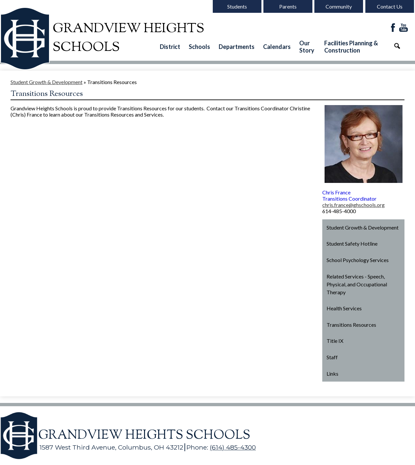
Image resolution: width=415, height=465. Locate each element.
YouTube (403, 28)
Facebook (393, 28)
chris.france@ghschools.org (353, 205)
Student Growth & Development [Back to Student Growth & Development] (47, 82)
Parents (288, 6)
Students (237, 6)
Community (339, 6)
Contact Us (390, 6)
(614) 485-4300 (233, 447)
